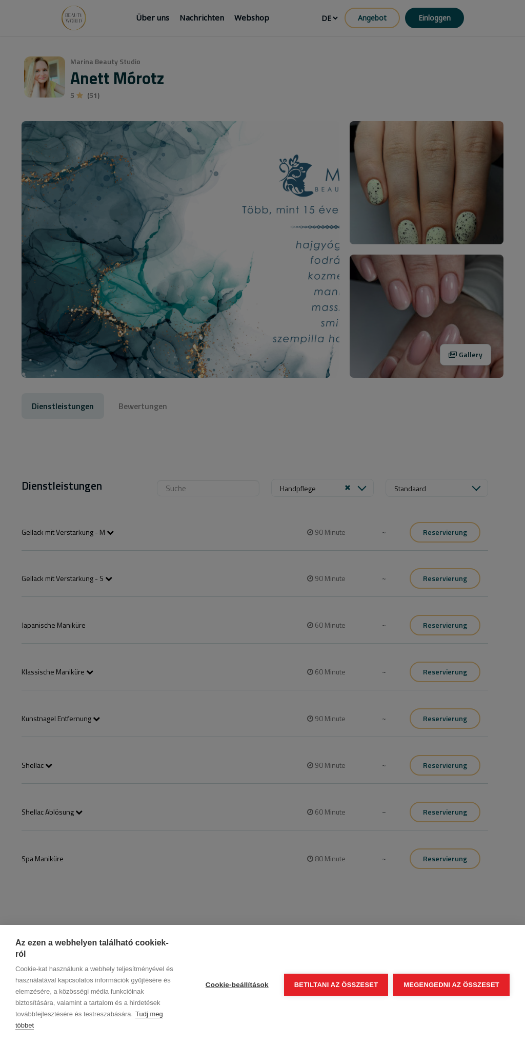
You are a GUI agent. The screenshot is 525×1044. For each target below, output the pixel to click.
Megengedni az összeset (451, 985)
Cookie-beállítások (237, 985)
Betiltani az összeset (336, 985)
